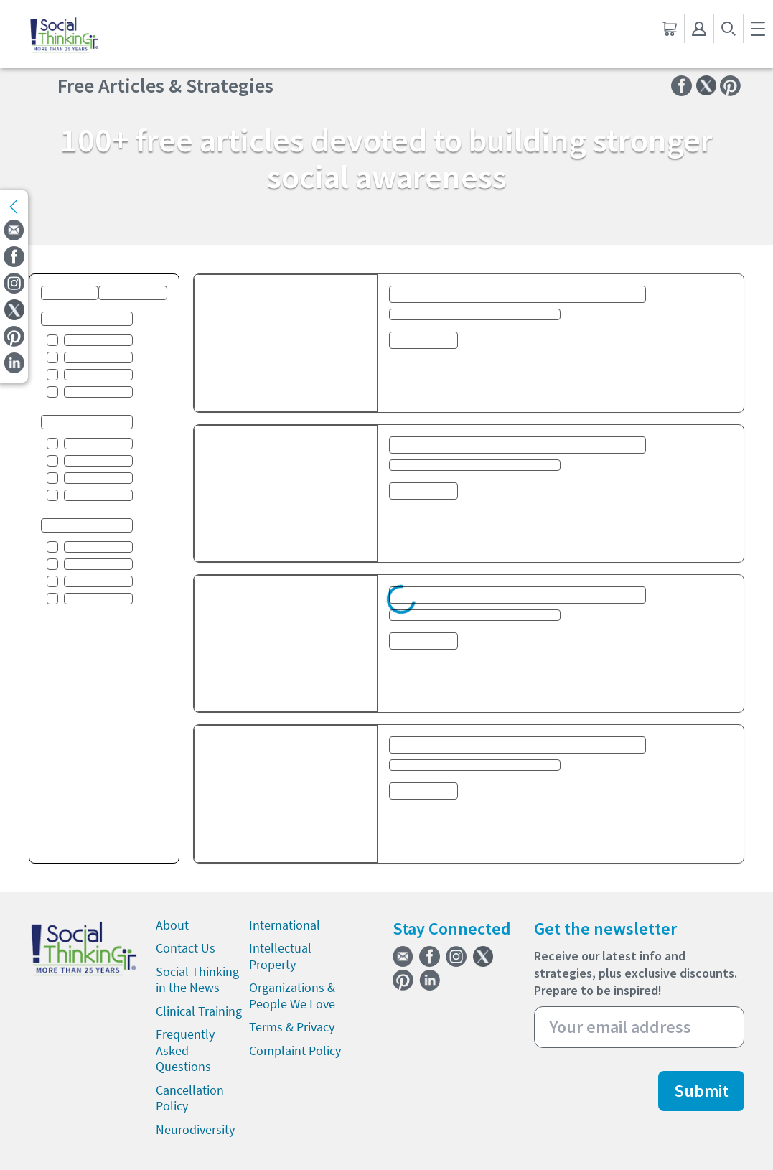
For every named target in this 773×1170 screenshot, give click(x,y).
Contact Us (185, 948)
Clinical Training (199, 1011)
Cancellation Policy (190, 1098)
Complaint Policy (295, 1050)
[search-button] (728, 28)
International (284, 925)
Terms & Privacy (291, 1027)
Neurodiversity (195, 1129)
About (172, 925)
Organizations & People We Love (292, 995)
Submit (701, 1091)
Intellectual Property (280, 956)
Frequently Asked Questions (185, 1050)
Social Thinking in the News (197, 979)
